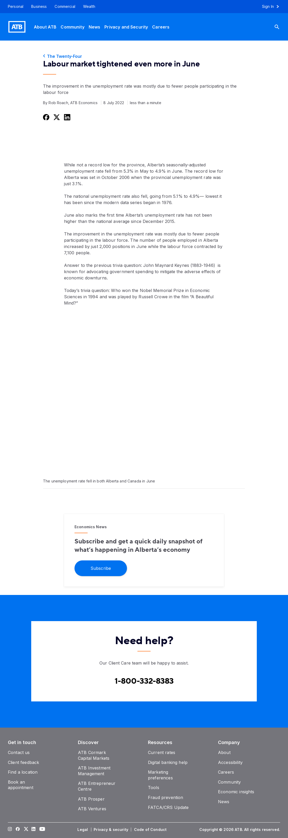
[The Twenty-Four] (144, 56)
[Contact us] (19, 752)
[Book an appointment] (20, 784)
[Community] (72, 27)
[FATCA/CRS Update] (168, 807)
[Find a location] (23, 772)
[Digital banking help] (168, 762)
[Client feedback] (23, 762)
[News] (94, 27)
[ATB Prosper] (91, 799)
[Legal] (83, 829)
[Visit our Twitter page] (26, 829)
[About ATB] (45, 27)
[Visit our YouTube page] (41, 829)
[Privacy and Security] (126, 27)
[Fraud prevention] (165, 797)
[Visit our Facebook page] (18, 829)
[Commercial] (65, 6)
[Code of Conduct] (151, 829)
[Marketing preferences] (160, 774)
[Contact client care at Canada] (144, 681)
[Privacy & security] (111, 829)
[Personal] (13, 6)
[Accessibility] (230, 762)
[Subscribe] (100, 567)
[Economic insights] (236, 791)
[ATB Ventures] (92, 808)
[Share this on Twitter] (56, 117)
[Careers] (160, 27)
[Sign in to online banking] (273, 6)
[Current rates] (161, 752)
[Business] (39, 6)
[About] (224, 752)
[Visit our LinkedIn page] (34, 829)
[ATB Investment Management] (94, 770)
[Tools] (153, 787)
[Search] (281, 27)
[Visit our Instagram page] (10, 829)
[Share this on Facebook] (45, 117)
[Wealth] (89, 6)
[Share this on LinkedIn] (66, 117)
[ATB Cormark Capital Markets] (93, 755)
